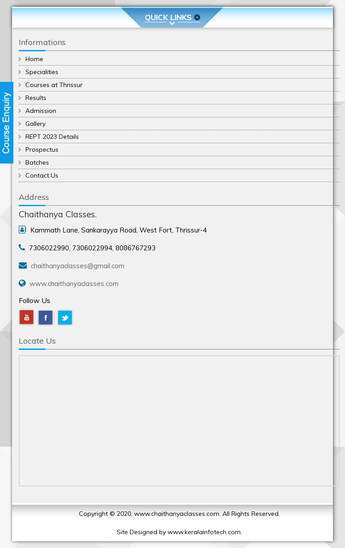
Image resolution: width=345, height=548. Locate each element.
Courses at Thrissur (53, 85)
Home (34, 59)
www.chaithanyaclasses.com (74, 283)
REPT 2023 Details (52, 137)
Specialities (41, 72)
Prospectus (41, 149)
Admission (40, 111)
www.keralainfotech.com (204, 532)
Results (35, 98)
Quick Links (173, 17)
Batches (37, 162)
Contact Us (41, 175)
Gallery (35, 124)
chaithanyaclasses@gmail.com (77, 266)
